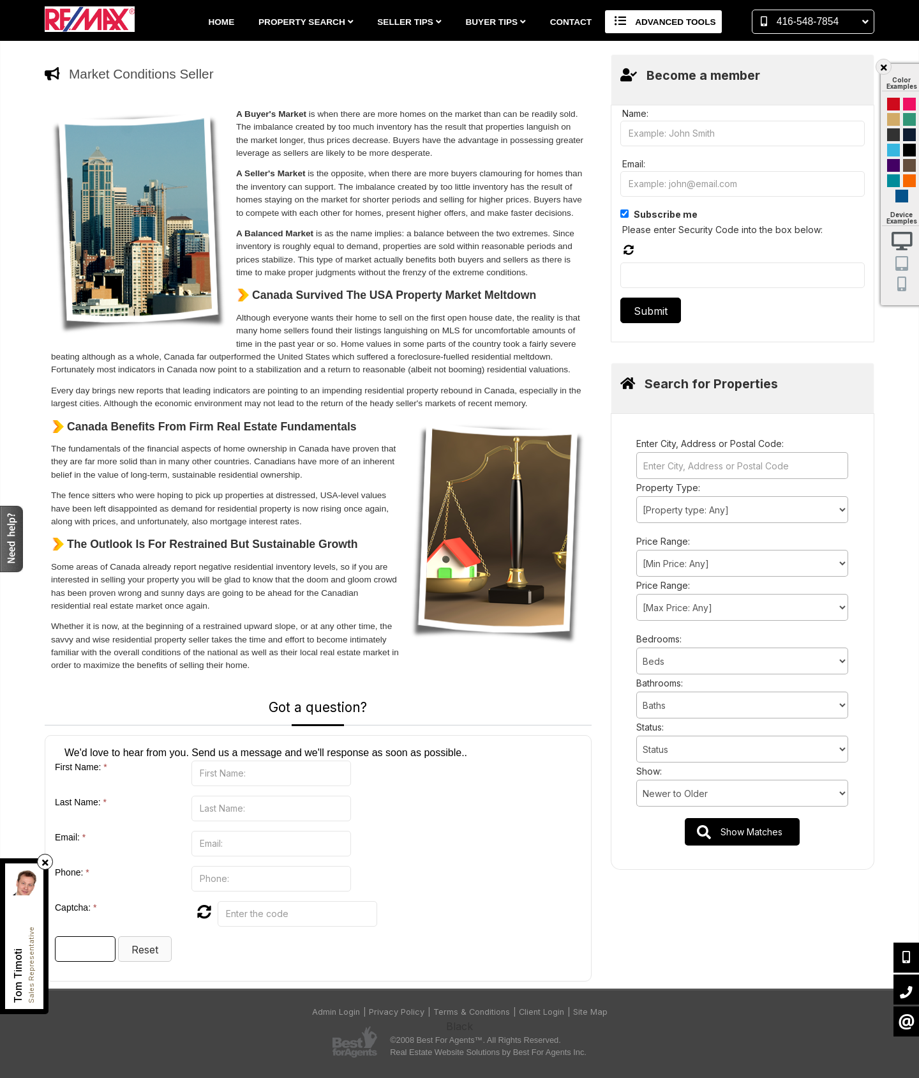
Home (221, 22)
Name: (635, 113)
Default (901, 196)
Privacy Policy (396, 1012)
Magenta (909, 104)
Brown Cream (909, 165)
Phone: (72, 872)
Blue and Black (893, 180)
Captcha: (75, 907)
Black (909, 150)
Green (909, 119)
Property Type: (668, 487)
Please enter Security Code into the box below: (722, 229)
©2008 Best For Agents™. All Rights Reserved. (475, 1040)
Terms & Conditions (471, 1012)
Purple (893, 165)
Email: (70, 837)
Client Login (541, 1012)
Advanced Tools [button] (663, 21)
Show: (649, 771)
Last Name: (81, 802)
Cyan (893, 150)
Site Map (590, 1012)
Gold (893, 119)
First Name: (81, 767)
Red (893, 104)
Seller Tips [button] (409, 22)
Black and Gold (893, 134)
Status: (650, 727)
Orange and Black (909, 180)
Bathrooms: (659, 683)
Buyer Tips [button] (495, 22)
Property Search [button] (306, 22)
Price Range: (663, 541)
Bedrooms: (659, 639)
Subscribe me (666, 214)
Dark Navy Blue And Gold (909, 134)
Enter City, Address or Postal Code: (710, 443)
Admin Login (336, 1012)
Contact (571, 22)
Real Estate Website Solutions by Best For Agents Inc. (488, 1052)
